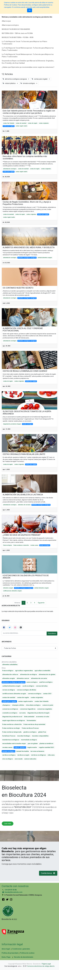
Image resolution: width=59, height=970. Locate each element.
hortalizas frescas (8, 736)
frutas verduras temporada (12, 732)
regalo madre (32, 747)
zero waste (19, 759)
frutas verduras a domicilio (21, 545)
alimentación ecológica (9, 168)
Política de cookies (27, 953)
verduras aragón (23, 755)
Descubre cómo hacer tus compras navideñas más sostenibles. (25, 157)
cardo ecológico (28, 686)
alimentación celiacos (10, 674)
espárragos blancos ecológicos (13, 720)
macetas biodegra (23, 736)
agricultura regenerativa (24, 670)
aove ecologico (32, 682)
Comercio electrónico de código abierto (41, 966)
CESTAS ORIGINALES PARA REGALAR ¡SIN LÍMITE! (24, 454)
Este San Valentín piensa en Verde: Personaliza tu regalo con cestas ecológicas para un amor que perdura (29, 112)
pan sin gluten (33, 743)
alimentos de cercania (24, 504)
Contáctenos (48, 873)
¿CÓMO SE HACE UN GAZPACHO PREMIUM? (22, 535)
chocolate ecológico (33, 705)
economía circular (42, 716)
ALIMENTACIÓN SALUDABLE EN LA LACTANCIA (23, 495)
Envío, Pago (6, 957)
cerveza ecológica (34, 693)
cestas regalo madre (21, 126)
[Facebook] (4, 627)
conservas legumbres (27, 709)
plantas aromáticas (46, 743)
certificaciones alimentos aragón (12, 591)
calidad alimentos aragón (45, 257)
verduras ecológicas (38, 755)
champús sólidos (18, 705)
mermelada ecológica (29, 740)
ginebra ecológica (29, 732)
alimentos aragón (8, 588)
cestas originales (44, 123)
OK (30, 10)
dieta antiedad (29, 716)
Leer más (7, 823)
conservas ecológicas (10, 709)
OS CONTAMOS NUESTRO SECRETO (18, 288)
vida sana (51, 755)
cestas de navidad (21, 123)
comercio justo (47, 705)
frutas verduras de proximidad (34, 724)
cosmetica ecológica (9, 713)
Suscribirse (52, 633)
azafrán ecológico (45, 682)
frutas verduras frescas (30, 728)
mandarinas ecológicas (10, 740)
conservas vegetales (44, 709)
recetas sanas (34, 545)
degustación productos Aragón (12, 424)
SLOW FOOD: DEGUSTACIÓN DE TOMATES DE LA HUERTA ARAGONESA (27, 412)
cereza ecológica (8, 690)
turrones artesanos (37, 751)
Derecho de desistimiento (23, 957)
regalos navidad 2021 (46, 747)
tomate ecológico (27, 424)
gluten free (42, 732)
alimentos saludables (10, 664)
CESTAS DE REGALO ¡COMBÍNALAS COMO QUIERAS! (25, 371)
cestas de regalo (32, 123)
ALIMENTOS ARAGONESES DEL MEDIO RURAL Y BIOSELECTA (29, 247)
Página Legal (46, 964)
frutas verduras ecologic (11, 728)
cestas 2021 (47, 693)
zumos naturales (30, 759)
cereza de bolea (42, 686)
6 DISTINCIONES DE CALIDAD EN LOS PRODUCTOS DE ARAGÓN (26, 576)
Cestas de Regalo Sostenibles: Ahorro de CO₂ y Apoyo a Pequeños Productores (27, 203)
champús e (6, 705)
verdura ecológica (9, 755)
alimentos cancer (23, 678)
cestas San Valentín (8, 123)
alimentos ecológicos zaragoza (27, 257)
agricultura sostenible (42, 670)
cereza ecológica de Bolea (26, 690)
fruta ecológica (7, 545)
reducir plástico (20, 747)
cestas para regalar (8, 126)
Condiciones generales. (21, 949)
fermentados (31, 720)
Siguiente (41, 603)
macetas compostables (40, 736)
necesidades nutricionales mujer (14, 743)
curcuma (22, 713)
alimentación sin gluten (47, 674)
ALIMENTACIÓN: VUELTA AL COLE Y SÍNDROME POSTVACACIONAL (23, 329)
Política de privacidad (10, 953)
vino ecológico (7, 759)
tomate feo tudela (22, 751)
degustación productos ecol (12, 716)
